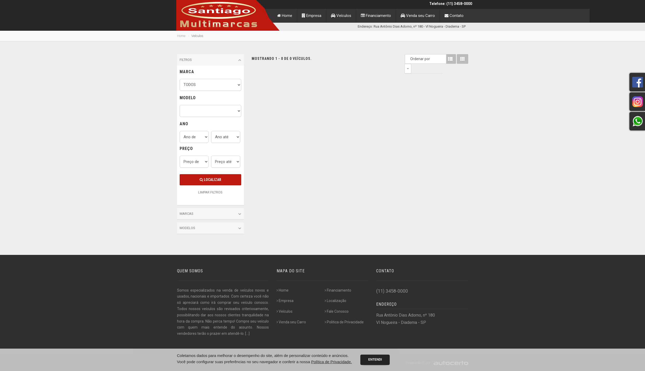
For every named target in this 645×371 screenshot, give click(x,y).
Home (284, 15)
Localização (335, 301)
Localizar (210, 180)
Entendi (375, 359)
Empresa (311, 15)
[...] (247, 333)
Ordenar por (409, 59)
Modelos (211, 228)
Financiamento (376, 15)
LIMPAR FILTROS (210, 192)
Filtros (211, 60)
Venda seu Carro (418, 15)
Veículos (341, 15)
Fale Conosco (337, 311)
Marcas (211, 214)
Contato (454, 15)
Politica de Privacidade (344, 322)
